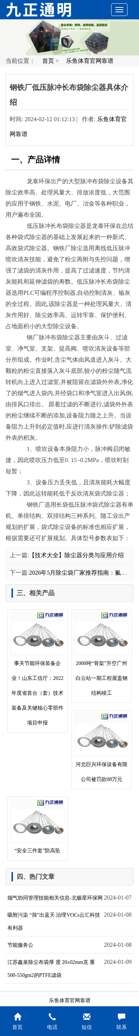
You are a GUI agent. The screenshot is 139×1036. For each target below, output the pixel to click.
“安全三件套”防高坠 (37, 826)
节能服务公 (20, 945)
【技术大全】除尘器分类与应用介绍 (76, 555)
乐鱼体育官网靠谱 (89, 61)
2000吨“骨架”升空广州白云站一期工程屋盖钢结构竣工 (101, 653)
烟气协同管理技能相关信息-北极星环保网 (55, 898)
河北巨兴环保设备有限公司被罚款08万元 (101, 747)
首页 (48, 61)
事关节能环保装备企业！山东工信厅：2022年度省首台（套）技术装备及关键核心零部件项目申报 (37, 668)
